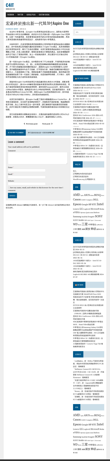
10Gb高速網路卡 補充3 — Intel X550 (87, 65)
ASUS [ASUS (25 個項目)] (87, 195)
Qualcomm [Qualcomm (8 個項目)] (89, 213)
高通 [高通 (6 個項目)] (76, 232)
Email (10, 174)
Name (10, 167)
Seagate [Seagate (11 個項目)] (91, 217)
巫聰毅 (77, 394)
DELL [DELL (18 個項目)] (96, 199)
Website (11, 181)
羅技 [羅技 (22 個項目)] (87, 229)
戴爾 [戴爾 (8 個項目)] (83, 229)
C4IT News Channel (83, 78)
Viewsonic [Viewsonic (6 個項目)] (98, 220)
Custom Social (43, 14)
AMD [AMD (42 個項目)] (76, 195)
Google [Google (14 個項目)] (85, 204)
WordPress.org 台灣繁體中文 (84, 179)
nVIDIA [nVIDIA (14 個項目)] (76, 212)
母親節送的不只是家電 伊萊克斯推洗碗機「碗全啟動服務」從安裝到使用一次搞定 (88, 96)
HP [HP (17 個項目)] (90, 204)
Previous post (30, 124)
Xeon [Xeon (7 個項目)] (79, 225)
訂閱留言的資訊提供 (81, 176)
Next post (47, 124)
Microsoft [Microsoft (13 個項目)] (95, 209)
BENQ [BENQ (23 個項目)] (97, 195)
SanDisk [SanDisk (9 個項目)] (85, 217)
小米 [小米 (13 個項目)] (75, 229)
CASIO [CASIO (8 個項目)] (83, 200)
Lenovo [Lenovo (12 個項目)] (76, 209)
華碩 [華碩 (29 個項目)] (93, 229)
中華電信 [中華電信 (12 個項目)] (92, 225)
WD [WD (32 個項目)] (75, 224)
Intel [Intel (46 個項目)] (100, 204)
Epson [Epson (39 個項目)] (77, 204)
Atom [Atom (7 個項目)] (92, 195)
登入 (75, 171)
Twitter (20, 14)
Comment (11, 151)
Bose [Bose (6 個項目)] (102, 195)
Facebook (10, 14)
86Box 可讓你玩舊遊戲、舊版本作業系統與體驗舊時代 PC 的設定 (88, 361)
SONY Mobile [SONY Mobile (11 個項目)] (78, 220)
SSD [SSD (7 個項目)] (86, 220)
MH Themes (31, 459)
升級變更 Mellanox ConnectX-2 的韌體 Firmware (88, 372)
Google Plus (30, 14)
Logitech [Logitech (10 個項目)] (86, 209)
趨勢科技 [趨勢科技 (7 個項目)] (99, 229)
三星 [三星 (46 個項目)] (85, 224)
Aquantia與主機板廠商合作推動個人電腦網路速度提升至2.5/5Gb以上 (88, 383)
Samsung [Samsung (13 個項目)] (77, 216)
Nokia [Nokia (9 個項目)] (102, 209)
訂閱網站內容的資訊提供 (82, 174)
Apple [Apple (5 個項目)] (82, 195)
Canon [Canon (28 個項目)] (77, 199)
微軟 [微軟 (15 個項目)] (79, 229)
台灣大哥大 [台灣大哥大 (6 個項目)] (100, 225)
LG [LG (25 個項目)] (81, 208)
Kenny (16, 29)
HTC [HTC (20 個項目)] (94, 204)
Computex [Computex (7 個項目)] (89, 200)
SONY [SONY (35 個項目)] (99, 216)
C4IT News (80, 282)
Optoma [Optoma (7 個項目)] (83, 213)
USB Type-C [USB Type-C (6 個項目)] (91, 220)
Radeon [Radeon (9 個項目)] (96, 212)
